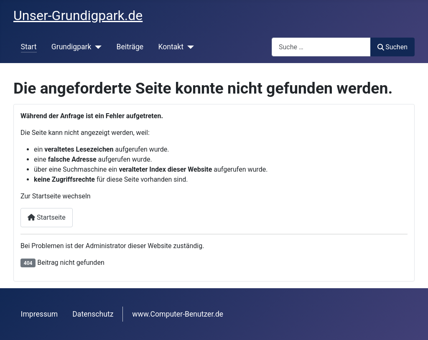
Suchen (392, 47)
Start (29, 47)
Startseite (47, 217)
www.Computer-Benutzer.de (177, 314)
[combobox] (321, 47)
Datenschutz (92, 314)
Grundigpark (71, 47)
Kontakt (170, 47)
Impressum (39, 314)
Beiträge (129, 47)
